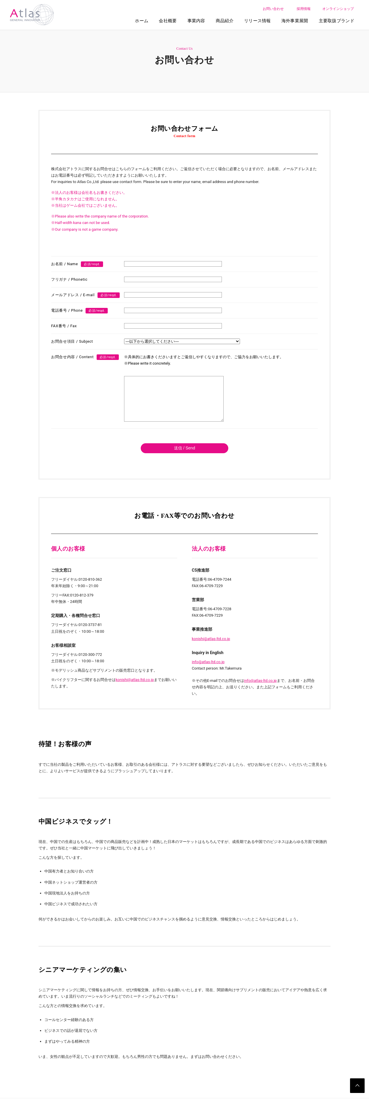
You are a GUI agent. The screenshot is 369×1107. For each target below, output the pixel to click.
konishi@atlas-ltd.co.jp (135, 688)
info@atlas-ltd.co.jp (208, 670)
